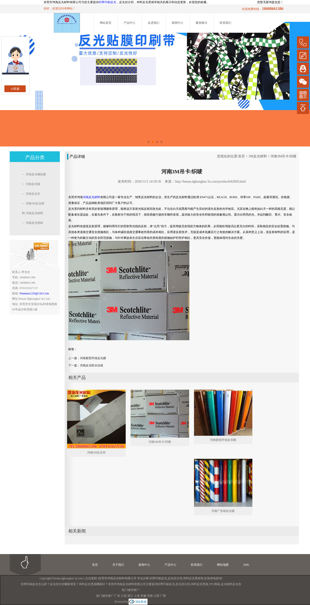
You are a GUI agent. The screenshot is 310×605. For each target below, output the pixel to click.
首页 (241, 156)
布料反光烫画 (192, 578)
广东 (117, 595)
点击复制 (91, 578)
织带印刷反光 (107, 2)
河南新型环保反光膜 (93, 358)
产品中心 (129, 22)
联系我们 (225, 22)
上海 (137, 595)
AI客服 (15, 88)
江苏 (124, 595)
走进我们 (153, 22)
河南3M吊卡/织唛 (283, 156)
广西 (163, 595)
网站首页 (105, 22)
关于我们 (118, 564)
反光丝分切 (175, 578)
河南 (150, 595)
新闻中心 (177, 22)
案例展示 (201, 22)
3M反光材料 (257, 156)
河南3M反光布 (96, 452)
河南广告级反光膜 (223, 511)
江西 (156, 595)
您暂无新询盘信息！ (270, 2)
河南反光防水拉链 (91, 365)
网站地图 (223, 564)
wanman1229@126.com (34, 293)
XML (246, 564)
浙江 (130, 595)
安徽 (143, 595)
